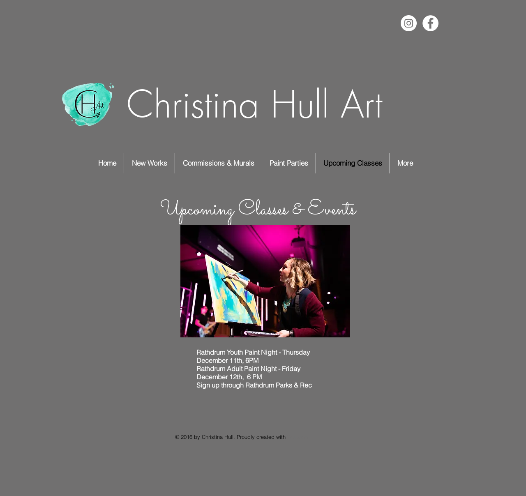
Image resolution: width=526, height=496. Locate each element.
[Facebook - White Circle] (430, 23)
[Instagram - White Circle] (409, 23)
